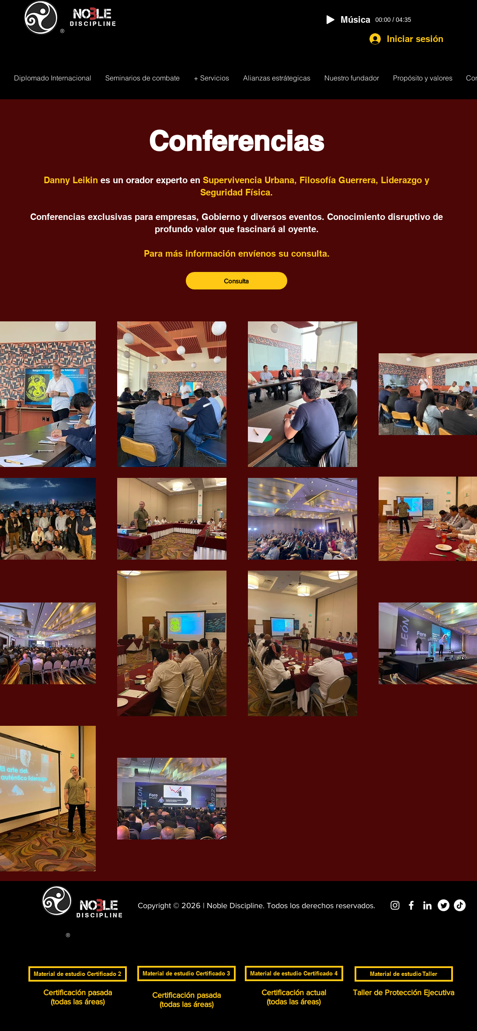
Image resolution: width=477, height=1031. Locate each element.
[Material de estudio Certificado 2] (77, 974)
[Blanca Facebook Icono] (411, 905)
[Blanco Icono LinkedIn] (427, 905)
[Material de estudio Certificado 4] (294, 973)
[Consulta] (236, 280)
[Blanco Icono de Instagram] (395, 905)
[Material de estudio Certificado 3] (186, 973)
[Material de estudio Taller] (404, 974)
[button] (212, 78)
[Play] (330, 19)
